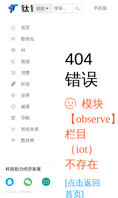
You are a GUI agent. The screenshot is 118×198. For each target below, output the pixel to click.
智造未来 (25, 129)
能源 (20, 61)
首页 (20, 27)
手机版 (100, 8)
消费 (20, 72)
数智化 (22, 39)
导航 (20, 118)
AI (18, 50)
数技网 (22, 140)
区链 (20, 84)
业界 (20, 95)
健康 (20, 106)
